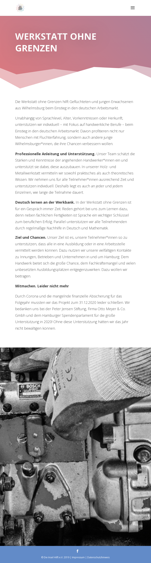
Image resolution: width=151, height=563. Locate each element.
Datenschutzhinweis (98, 557)
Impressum (78, 557)
